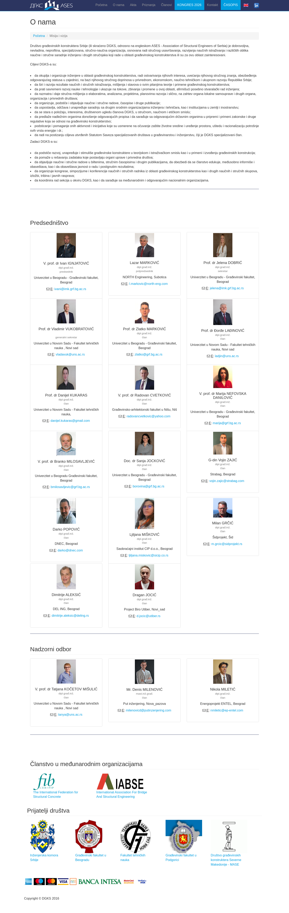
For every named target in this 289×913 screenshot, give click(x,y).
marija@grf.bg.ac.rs (227, 423)
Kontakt (212, 5)
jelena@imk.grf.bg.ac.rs (227, 288)
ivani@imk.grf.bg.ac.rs (70, 289)
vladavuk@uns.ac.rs (70, 354)
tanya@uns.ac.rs (70, 714)
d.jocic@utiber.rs (149, 616)
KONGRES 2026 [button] (189, 5)
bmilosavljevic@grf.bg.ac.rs (70, 487)
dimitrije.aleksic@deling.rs (70, 615)
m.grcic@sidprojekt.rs (226, 544)
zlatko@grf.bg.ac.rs (148, 354)
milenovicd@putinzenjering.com (148, 710)
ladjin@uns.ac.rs (227, 356)
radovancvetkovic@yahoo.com (148, 416)
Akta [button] (133, 5)
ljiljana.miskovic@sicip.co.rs (148, 555)
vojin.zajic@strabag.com (226, 481)
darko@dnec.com (70, 550)
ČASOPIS (231, 5)
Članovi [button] (166, 5)
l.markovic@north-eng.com (148, 283)
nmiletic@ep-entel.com (227, 710)
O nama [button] (118, 5)
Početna (101, 5)
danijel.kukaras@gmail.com (70, 420)
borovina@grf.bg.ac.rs (148, 486)
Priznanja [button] (148, 5)
